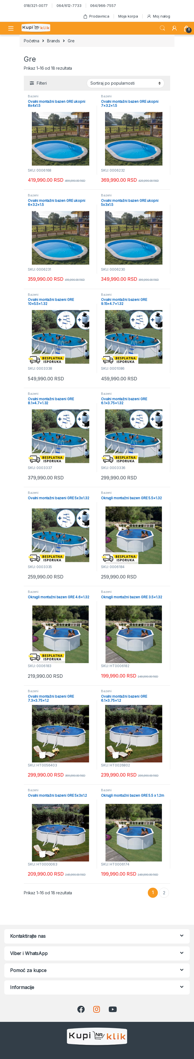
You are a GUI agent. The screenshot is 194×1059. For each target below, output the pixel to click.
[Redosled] (125, 83)
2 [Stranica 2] (164, 892)
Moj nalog (158, 16)
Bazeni (33, 96)
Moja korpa (128, 16)
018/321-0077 (36, 5)
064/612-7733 (69, 5)
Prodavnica (96, 16)
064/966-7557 (103, 5)
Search (162, 28)
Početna (31, 40)
